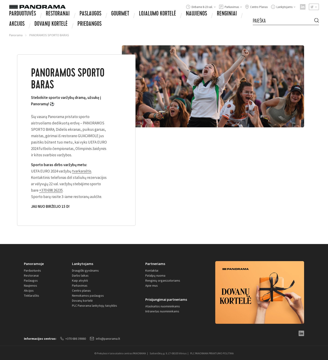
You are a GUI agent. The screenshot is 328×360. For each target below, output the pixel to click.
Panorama (16, 35)
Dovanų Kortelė (51, 24)
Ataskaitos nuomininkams (162, 306)
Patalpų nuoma (155, 275)
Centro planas (81, 290)
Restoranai (58, 14)
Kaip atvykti (80, 280)
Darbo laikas (80, 275)
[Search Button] (316, 21)
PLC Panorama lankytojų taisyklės (94, 305)
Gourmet (120, 14)
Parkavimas (79, 285)
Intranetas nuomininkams (162, 311)
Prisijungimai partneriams (166, 299)
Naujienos (196, 14)
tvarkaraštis (81, 171)
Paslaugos (90, 14)
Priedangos (89, 24)
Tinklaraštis (31, 295)
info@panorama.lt (105, 339)
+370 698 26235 (51, 190)
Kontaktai (151, 270)
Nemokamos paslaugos (88, 295)
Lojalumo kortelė (157, 14)
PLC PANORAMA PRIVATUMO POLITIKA (212, 353)
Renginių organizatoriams (162, 280)
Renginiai (227, 14)
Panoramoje (34, 263)
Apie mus (151, 285)
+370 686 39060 (73, 339)
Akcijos (17, 24)
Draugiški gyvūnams (85, 270)
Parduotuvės (22, 14)
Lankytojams (82, 263)
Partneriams (155, 263)
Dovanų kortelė (82, 300)
